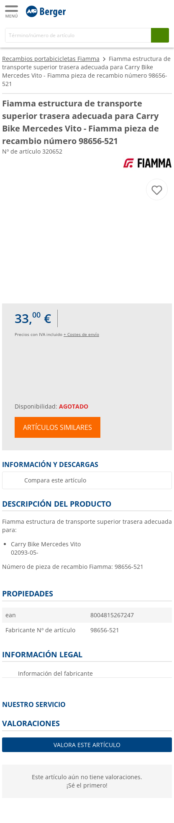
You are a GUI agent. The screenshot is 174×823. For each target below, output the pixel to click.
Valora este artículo (87, 745)
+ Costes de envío (81, 334)
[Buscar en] (78, 35)
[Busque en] (160, 35)
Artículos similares (57, 427)
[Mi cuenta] (144, 11)
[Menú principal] (12, 11)
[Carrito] (161, 11)
